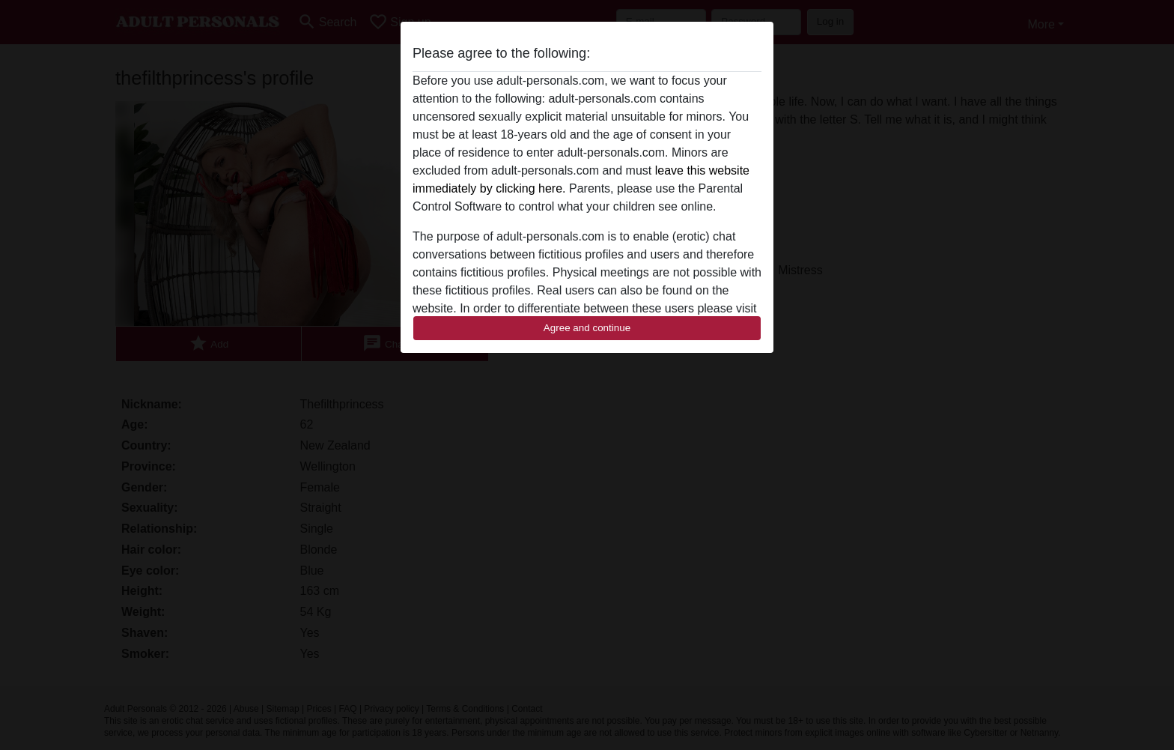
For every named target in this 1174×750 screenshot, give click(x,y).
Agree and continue (587, 327)
